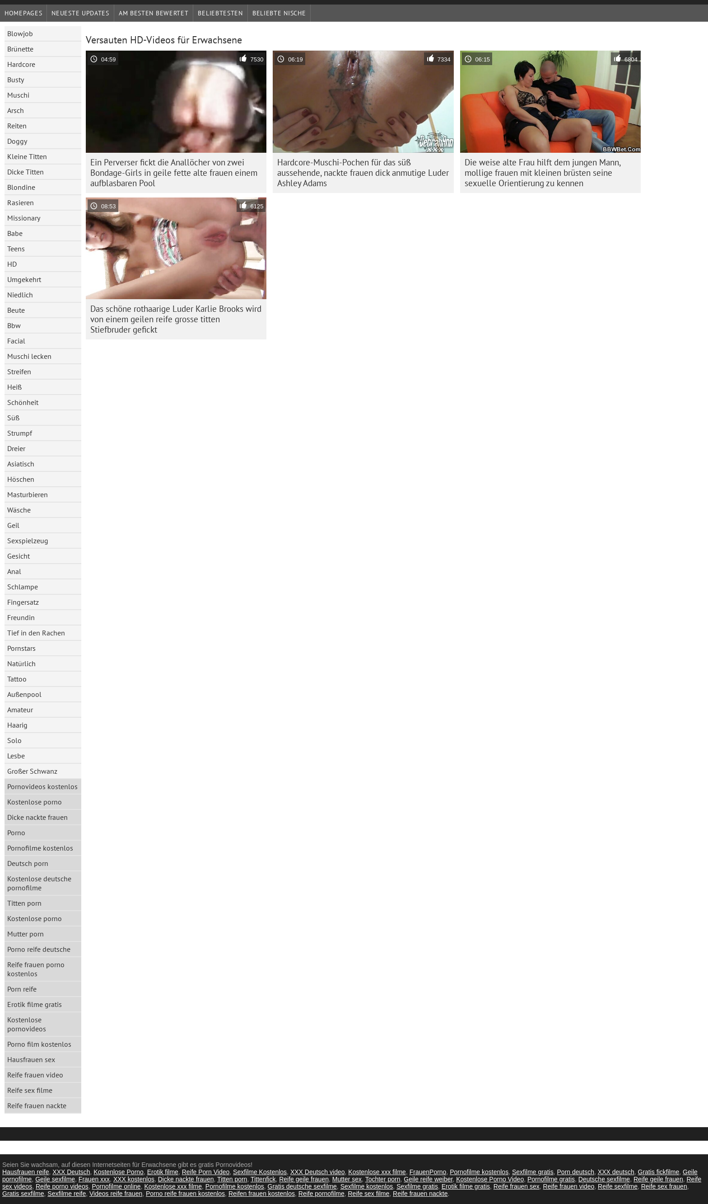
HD (12, 263)
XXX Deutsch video (317, 1172)
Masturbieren (27, 494)
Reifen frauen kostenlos (261, 1193)
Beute (16, 310)
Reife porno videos (62, 1186)
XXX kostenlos (133, 1179)
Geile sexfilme (55, 1179)
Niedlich (20, 294)
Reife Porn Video (206, 1172)
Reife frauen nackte (36, 1105)
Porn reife (22, 988)
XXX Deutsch (71, 1172)
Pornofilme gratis (551, 1179)
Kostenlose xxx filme (377, 1172)
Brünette (20, 48)
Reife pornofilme (321, 1193)
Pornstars (21, 648)
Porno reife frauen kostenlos (185, 1193)
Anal (14, 571)
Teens (16, 248)
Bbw (14, 325)
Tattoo (17, 678)
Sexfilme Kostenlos (260, 1172)
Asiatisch (20, 463)
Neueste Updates (80, 13)
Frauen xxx (94, 1179)
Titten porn (24, 903)
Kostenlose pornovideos (26, 1024)
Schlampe (22, 586)
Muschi (18, 94)
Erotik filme (162, 1172)
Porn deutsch (576, 1172)
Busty (15, 79)
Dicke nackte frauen (37, 817)
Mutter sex (347, 1179)
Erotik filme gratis (34, 1004)
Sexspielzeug (27, 540)
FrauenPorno (428, 1172)
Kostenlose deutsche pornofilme (39, 883)
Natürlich (21, 663)
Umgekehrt (24, 279)
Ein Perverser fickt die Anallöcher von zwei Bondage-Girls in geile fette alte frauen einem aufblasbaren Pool (173, 172)
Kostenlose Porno (118, 1172)
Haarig (17, 724)
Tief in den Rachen (36, 632)
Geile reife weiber (428, 1179)
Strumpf (19, 432)
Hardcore (21, 64)
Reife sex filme (29, 1090)
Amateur (20, 709)
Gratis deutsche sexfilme (302, 1186)
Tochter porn (383, 1179)
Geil (13, 525)
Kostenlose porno (34, 801)
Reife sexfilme (618, 1186)
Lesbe (16, 755)
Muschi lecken (29, 356)
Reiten (17, 125)
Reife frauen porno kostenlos (36, 969)
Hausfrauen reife (25, 1172)
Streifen (19, 371)
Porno (16, 832)
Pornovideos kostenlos (42, 786)
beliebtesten (220, 13)
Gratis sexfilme (23, 1193)
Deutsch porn (27, 863)
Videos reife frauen (115, 1193)
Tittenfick (263, 1179)
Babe (15, 233)
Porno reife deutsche (38, 949)
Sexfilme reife (66, 1193)
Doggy (17, 141)
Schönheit (22, 402)
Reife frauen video (35, 1074)
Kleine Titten (27, 156)
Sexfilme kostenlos (366, 1186)
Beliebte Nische (279, 13)
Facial (16, 340)
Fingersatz (23, 602)
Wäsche (19, 509)
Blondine (21, 187)
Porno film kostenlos (39, 1044)
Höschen (20, 479)
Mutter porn (25, 933)
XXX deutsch (616, 1172)
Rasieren (20, 202)
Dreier (16, 448)
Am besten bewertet (154, 13)
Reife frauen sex (517, 1186)
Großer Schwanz (32, 771)
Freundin (21, 617)
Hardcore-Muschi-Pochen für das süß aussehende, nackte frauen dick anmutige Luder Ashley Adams (363, 172)
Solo (14, 740)
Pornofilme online (116, 1186)
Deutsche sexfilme (604, 1179)
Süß (13, 417)
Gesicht (18, 555)
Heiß (14, 386)
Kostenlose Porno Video (490, 1179)
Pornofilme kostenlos (40, 847)
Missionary (23, 217)
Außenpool (24, 694)
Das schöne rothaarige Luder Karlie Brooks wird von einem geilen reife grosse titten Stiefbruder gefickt (175, 319)
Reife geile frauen (304, 1179)
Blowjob (20, 33)
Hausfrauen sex (31, 1059)
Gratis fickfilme (659, 1172)
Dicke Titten (25, 171)
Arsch (15, 110)
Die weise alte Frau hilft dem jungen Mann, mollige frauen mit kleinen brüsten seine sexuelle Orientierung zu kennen (543, 172)
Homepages (23, 13)
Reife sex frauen (664, 1186)
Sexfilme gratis (533, 1172)
